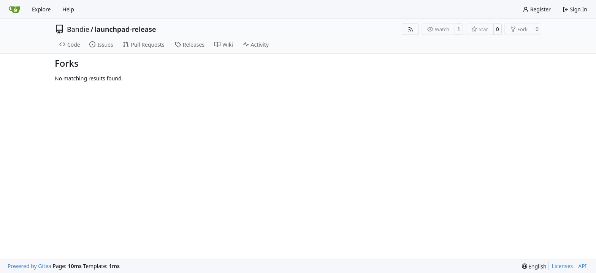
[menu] (534, 266)
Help (68, 9)
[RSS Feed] (410, 29)
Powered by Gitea (29, 266)
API (582, 266)
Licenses (562, 266)
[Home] (14, 9)
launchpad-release (125, 29)
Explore (41, 9)
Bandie (78, 29)
